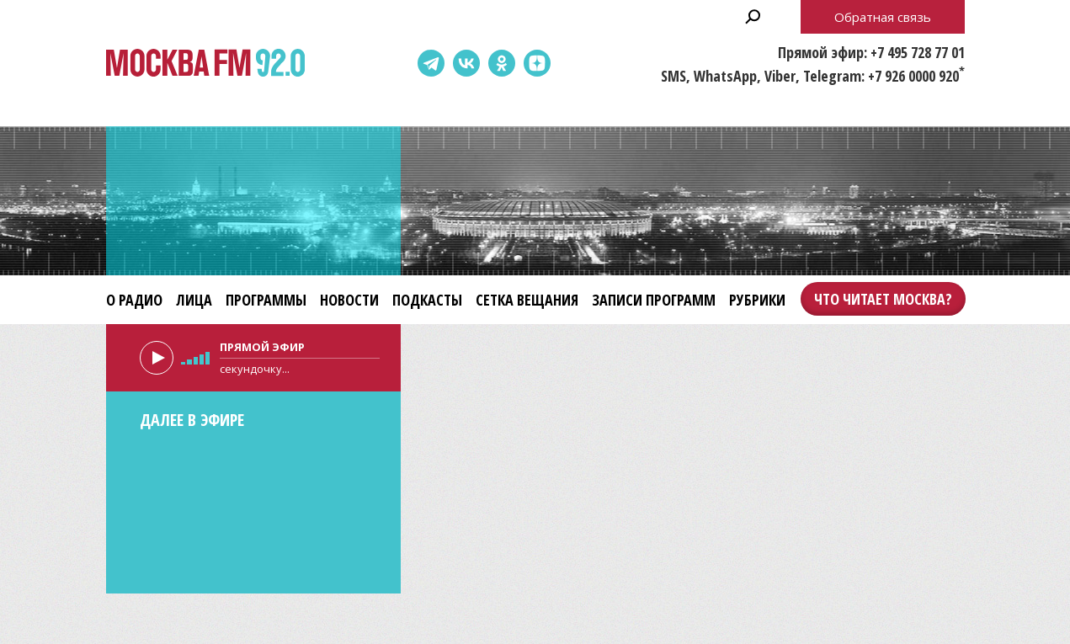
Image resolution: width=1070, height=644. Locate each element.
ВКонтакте (466, 63)
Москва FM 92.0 (205, 63)
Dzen (537, 63)
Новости (349, 300)
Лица (194, 300)
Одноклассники (501, 63)
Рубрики (757, 300)
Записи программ (654, 300)
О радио (134, 300)
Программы (266, 300)
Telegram (431, 63)
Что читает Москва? (883, 299)
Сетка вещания (527, 300)
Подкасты (427, 300)
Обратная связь (882, 16)
